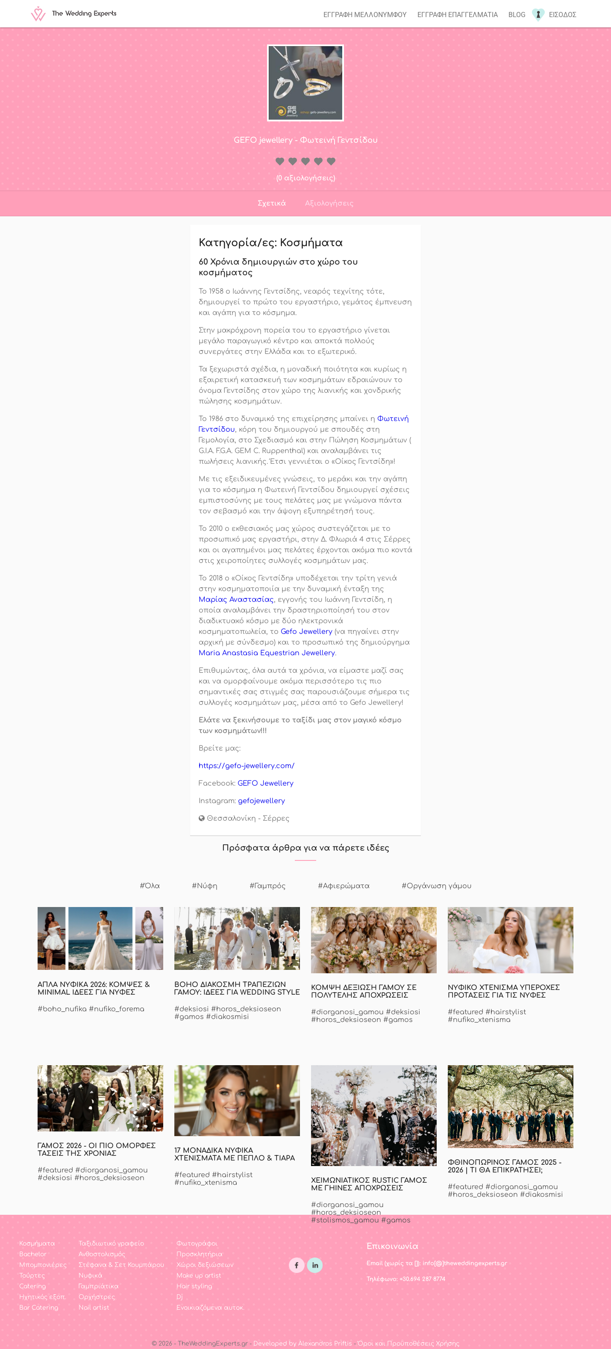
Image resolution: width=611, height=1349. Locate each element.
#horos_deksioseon (246, 1009)
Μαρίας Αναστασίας (236, 600)
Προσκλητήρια (199, 1254)
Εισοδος (562, 15)
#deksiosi (191, 1009)
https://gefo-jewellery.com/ (247, 766)
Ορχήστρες (97, 1297)
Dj (179, 1297)
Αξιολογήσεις (329, 203)
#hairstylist (505, 1012)
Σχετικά (272, 203)
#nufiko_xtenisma (479, 1020)
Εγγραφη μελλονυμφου (365, 15)
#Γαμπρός (268, 886)
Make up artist (198, 1275)
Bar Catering (38, 1308)
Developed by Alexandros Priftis (302, 1343)
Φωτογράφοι (196, 1243)
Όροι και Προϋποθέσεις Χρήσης (408, 1343)
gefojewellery (261, 801)
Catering (32, 1286)
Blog (517, 15)
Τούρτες (32, 1275)
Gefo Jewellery (306, 632)
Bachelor (33, 1254)
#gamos (189, 1017)
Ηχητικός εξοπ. (42, 1297)
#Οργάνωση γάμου (437, 886)
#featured (465, 1012)
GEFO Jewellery (266, 783)
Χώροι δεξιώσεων (204, 1265)
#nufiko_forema (116, 1009)
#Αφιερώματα (344, 886)
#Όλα (150, 886)
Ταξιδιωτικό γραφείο (111, 1243)
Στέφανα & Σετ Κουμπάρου (121, 1265)
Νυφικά (91, 1275)
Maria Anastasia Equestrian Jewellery (267, 653)
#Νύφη (204, 886)
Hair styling (194, 1286)
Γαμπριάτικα (99, 1286)
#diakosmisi (227, 1017)
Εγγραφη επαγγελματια (457, 15)
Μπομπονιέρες (43, 1265)
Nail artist (94, 1308)
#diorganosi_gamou (347, 1012)
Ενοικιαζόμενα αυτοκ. (210, 1308)
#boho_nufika (62, 1009)
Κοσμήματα (37, 1243)
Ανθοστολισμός (102, 1254)
